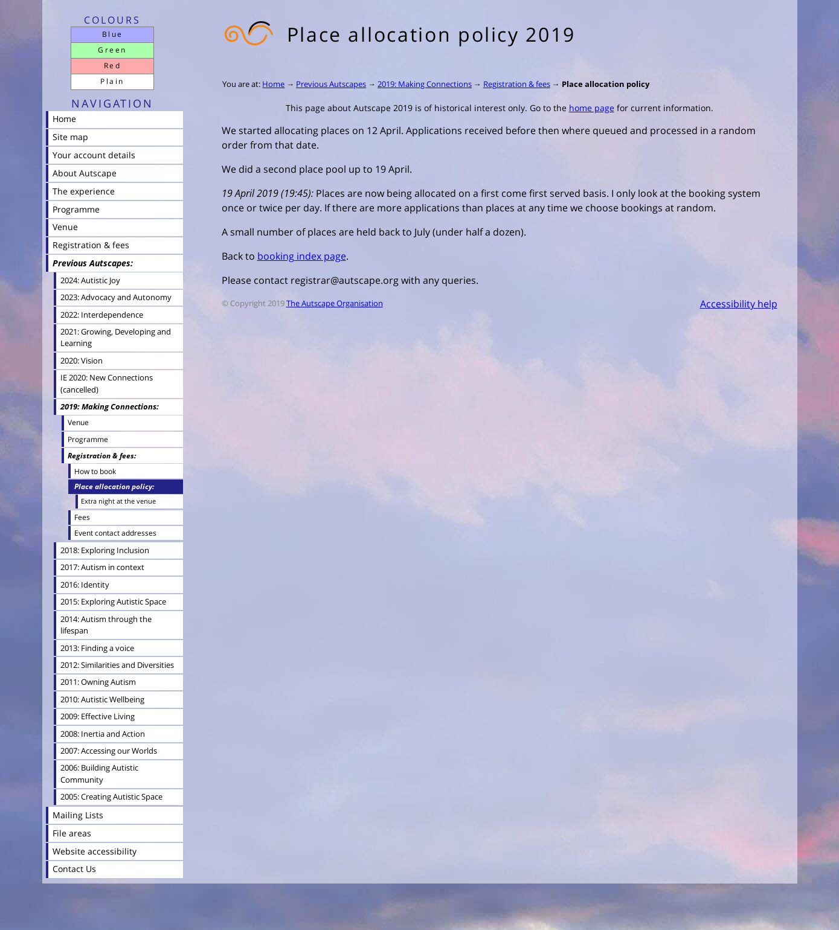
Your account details (94, 155)
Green (112, 50)
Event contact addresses (115, 532)
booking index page (301, 256)
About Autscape (85, 173)
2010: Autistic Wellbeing (102, 699)
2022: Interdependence (101, 314)
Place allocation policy (605, 84)
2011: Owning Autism (98, 681)
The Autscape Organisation (334, 303)
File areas (72, 833)
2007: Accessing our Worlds (108, 750)
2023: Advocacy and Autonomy (116, 297)
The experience (84, 191)
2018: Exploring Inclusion (104, 550)
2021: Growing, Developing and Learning (115, 337)
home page (591, 108)
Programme (76, 209)
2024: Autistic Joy (90, 280)
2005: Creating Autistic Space (111, 796)
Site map (70, 137)
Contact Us (74, 868)
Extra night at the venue (118, 500)
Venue (65, 226)
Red (112, 65)
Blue (112, 34)
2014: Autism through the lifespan (106, 625)
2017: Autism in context (102, 567)
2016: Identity (84, 584)
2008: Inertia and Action (102, 733)
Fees (82, 517)
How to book (95, 471)
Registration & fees (516, 84)
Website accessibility (95, 851)
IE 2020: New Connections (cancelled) (106, 383)
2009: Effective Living (97, 716)
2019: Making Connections (425, 84)
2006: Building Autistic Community (99, 773)
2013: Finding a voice (97, 648)
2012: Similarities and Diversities (117, 664)
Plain (112, 81)
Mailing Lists (78, 815)
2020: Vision (81, 360)
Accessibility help (738, 303)
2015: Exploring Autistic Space (113, 601)
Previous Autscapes (331, 84)
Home (273, 84)
